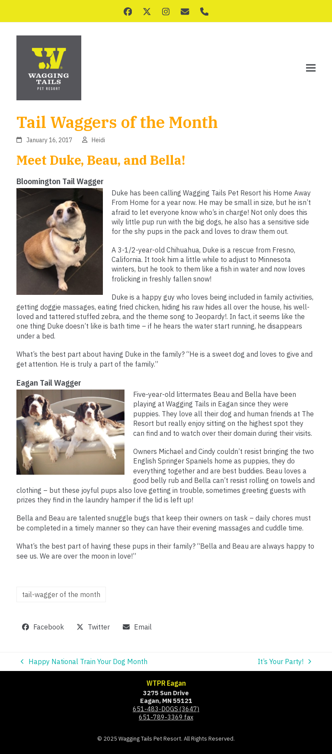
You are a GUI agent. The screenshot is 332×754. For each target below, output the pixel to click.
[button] (311, 68)
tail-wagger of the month (61, 594)
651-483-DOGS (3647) (166, 709)
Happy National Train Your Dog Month (84, 661)
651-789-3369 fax (166, 717)
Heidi (98, 140)
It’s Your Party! (284, 661)
